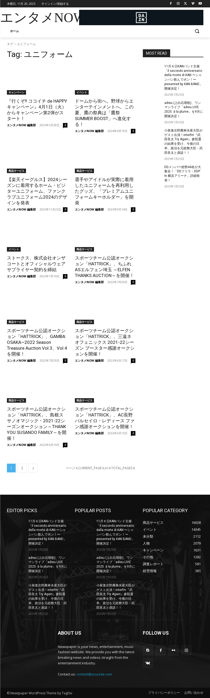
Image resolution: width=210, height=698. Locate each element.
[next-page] (33, 468)
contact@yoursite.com (94, 674)
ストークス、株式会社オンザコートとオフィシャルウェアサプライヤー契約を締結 (36, 263)
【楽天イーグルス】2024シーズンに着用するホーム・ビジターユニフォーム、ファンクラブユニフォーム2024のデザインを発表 (37, 191)
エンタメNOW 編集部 (21, 125)
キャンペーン (16, 92)
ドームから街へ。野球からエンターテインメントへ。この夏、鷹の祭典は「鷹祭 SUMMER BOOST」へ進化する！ (104, 112)
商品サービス (16, 171)
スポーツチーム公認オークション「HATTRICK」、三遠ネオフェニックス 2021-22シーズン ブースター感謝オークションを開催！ (105, 342)
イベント (81, 92)
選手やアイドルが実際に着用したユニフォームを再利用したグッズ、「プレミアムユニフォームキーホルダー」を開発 (104, 191)
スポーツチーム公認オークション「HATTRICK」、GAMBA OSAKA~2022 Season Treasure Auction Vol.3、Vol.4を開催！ (37, 342)
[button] (197, 31)
